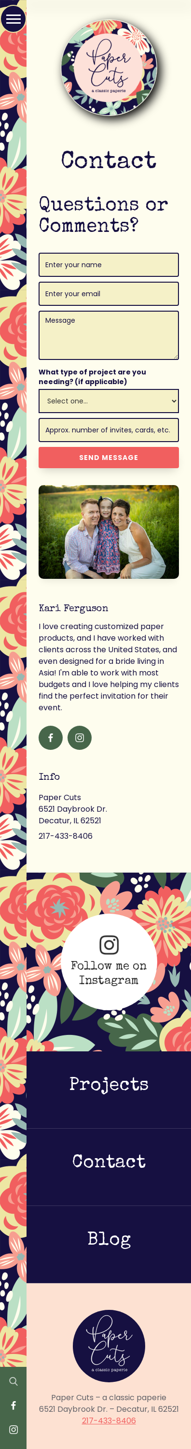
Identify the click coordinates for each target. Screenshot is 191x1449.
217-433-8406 (109, 1420)
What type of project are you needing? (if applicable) (92, 377)
